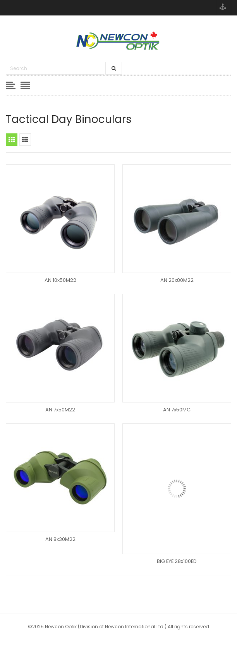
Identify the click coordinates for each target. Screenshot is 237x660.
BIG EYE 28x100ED (177, 561)
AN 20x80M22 (177, 280)
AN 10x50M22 (60, 280)
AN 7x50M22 (60, 409)
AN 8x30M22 (60, 539)
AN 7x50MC (177, 409)
